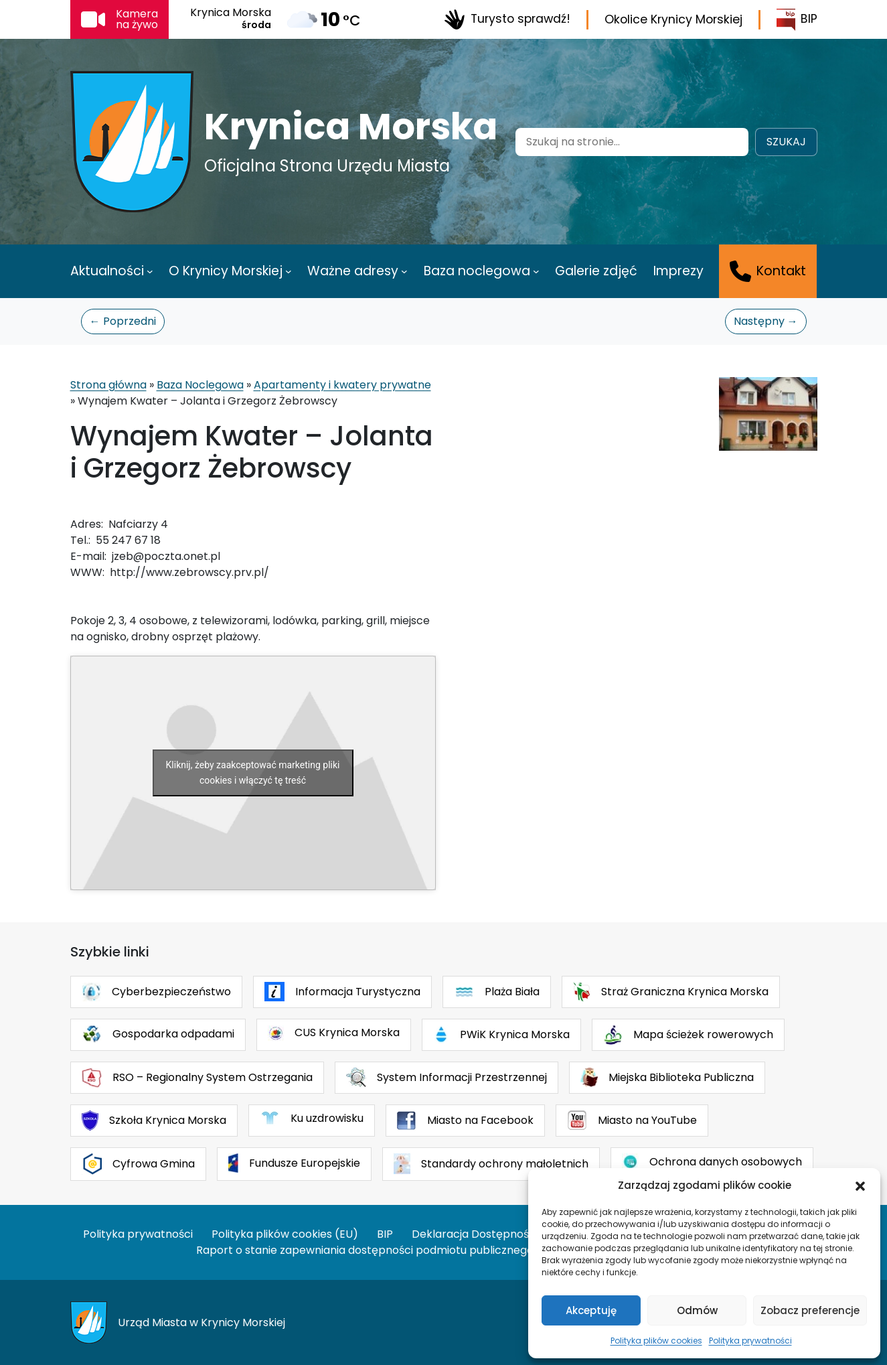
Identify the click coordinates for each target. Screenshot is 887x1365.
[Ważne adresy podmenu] (404, 271)
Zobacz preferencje (810, 1310)
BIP (797, 20)
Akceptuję (591, 1310)
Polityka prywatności (750, 1340)
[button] (860, 1185)
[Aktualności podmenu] (150, 271)
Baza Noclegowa (200, 384)
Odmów (697, 1310)
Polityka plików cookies (656, 1340)
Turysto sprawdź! (507, 19)
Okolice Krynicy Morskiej (673, 19)
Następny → (766, 321)
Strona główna (108, 384)
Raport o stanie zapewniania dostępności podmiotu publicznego (365, 1250)
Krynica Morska (350, 126)
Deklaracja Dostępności (475, 1234)
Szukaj (786, 141)
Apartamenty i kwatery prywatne (342, 384)
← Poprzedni (123, 321)
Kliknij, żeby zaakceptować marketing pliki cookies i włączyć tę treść (253, 773)
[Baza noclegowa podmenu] (536, 271)
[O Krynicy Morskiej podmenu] (288, 271)
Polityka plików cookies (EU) (285, 1234)
